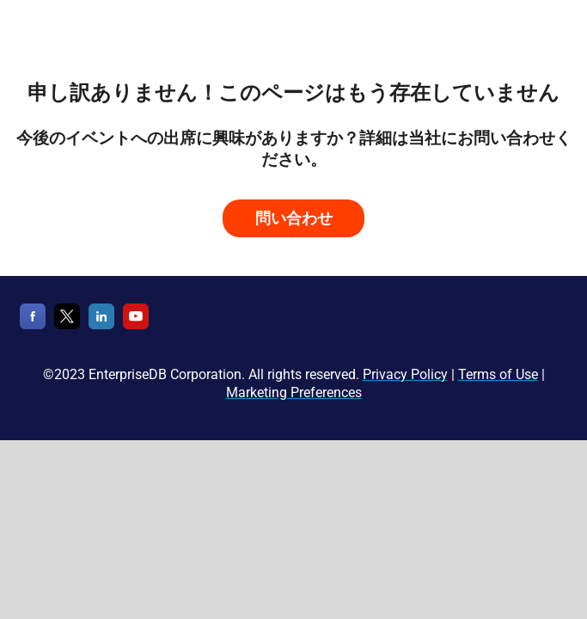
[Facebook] (33, 326)
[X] (67, 326)
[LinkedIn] (101, 326)
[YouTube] (136, 326)
